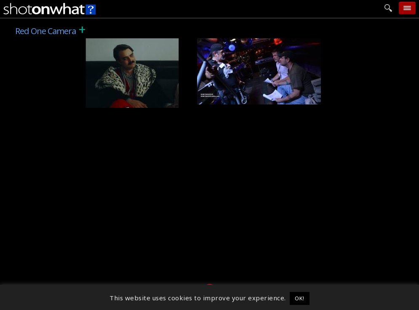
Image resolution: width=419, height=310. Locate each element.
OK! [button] (299, 298)
